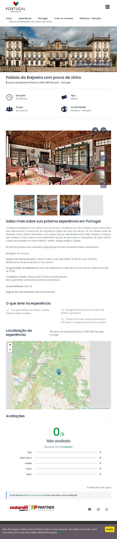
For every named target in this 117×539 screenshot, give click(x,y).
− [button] (10, 349)
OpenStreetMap (95, 408)
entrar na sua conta (34, 495)
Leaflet (83, 408)
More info (63, 532)
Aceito (109, 529)
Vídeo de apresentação (93, 64)
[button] (103, 185)
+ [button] (10, 345)
